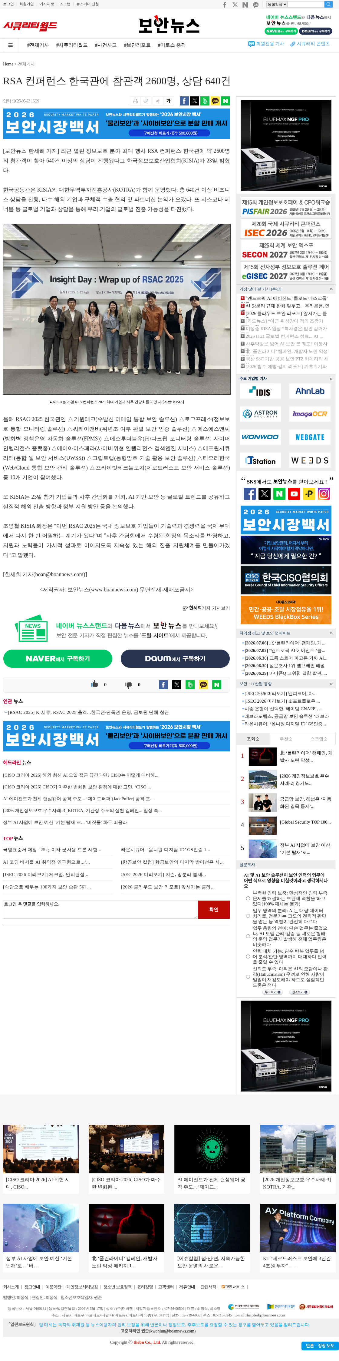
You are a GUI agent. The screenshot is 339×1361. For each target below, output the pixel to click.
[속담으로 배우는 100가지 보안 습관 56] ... (47, 886)
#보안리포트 (137, 45)
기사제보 (47, 4)
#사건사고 (106, 45)
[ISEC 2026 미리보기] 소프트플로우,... (282, 701)
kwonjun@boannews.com (172, 1331)
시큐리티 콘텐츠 (313, 43)
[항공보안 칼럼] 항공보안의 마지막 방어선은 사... (172, 862)
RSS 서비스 (234, 1287)
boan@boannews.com (59, 574)
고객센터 (166, 1287)
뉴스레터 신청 (87, 4)
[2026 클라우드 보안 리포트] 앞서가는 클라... (168, 886)
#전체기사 (38, 45)
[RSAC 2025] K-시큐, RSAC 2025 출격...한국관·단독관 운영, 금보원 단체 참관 (88, 712)
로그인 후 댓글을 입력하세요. (100, 910)
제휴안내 (187, 1287)
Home (8, 64)
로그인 (8, 4)
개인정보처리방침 (82, 1287)
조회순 (253, 739)
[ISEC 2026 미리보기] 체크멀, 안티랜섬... (45, 874)
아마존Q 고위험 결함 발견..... (286, 673)
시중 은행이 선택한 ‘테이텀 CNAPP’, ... (283, 708)
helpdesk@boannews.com (266, 1315)
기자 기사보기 (206, 608)
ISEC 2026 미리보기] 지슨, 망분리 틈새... (163, 874)
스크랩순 (319, 739)
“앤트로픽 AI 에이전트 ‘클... (285, 650)
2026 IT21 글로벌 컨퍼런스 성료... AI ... (284, 336)
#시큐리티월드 (72, 45)
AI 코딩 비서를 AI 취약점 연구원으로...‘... (46, 862)
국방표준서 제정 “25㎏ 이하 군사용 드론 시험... (52, 849)
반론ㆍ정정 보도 (320, 1346)
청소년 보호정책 (117, 1287)
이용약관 (53, 1287)
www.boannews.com (114, 590)
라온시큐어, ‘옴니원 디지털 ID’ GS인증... (285, 723)
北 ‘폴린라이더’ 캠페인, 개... (285, 642)
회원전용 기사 (270, 43)
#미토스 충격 (172, 45)
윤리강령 (145, 1287)
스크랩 (65, 4)
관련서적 (208, 1287)
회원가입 (26, 4)
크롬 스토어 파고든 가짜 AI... (286, 658)
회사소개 (11, 1287)
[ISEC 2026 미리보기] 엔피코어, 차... (281, 693)
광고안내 (32, 1287)
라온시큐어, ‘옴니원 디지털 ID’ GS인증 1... (165, 849)
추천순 (286, 739)
